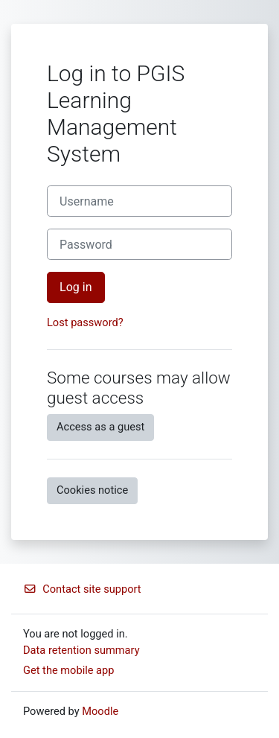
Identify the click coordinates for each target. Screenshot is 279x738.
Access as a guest (100, 426)
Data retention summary (81, 650)
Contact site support (82, 589)
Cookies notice (92, 490)
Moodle (100, 711)
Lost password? (85, 322)
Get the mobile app (68, 670)
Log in (76, 287)
